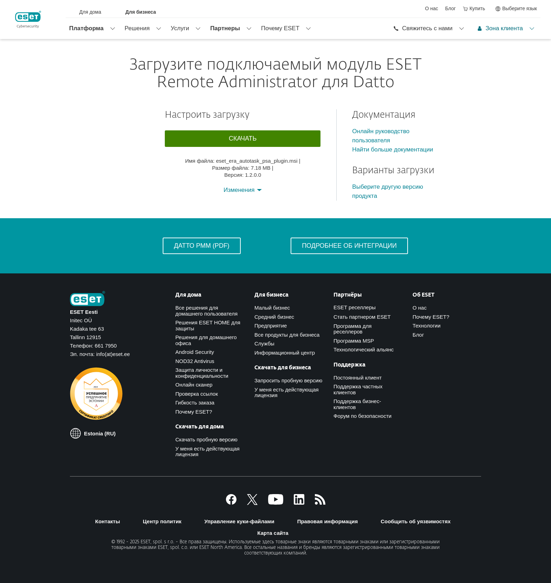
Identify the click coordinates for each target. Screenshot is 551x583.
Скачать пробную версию (206, 439)
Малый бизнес (272, 308)
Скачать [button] (243, 138)
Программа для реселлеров (352, 329)
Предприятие (270, 326)
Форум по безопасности (362, 416)
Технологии (427, 326)
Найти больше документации (392, 149)
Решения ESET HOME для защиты (207, 325)
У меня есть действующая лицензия (207, 452)
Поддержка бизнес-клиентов (357, 404)
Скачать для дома (199, 426)
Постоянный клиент (357, 378)
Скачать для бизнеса (282, 367)
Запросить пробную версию (288, 380)
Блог (418, 335)
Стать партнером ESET (362, 317)
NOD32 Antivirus (194, 361)
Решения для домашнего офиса (206, 340)
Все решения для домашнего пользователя (206, 311)
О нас (420, 308)
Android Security (194, 352)
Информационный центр (284, 353)
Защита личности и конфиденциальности (201, 373)
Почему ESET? (193, 412)
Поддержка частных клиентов (358, 389)
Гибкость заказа (194, 403)
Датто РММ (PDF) (201, 245)
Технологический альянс (363, 349)
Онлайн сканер (194, 385)
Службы (264, 343)
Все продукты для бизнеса (286, 335)
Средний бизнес (274, 317)
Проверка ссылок (196, 394)
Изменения (239, 190)
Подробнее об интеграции (349, 245)
